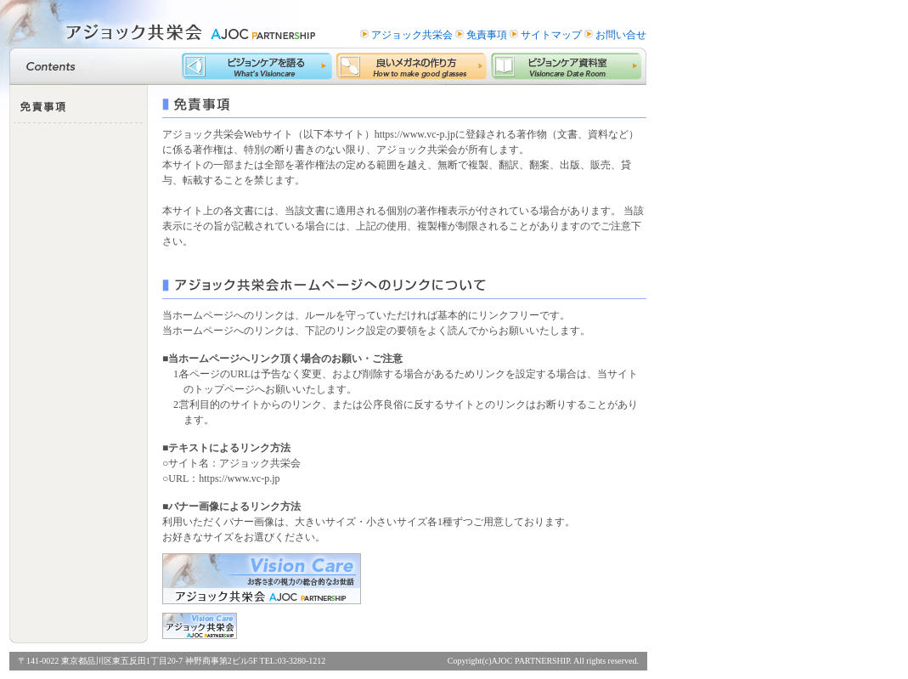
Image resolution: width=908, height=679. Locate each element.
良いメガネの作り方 (413, 66)
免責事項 (486, 35)
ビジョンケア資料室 (568, 66)
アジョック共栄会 (412, 35)
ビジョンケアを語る (259, 66)
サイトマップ (551, 35)
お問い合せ (620, 35)
